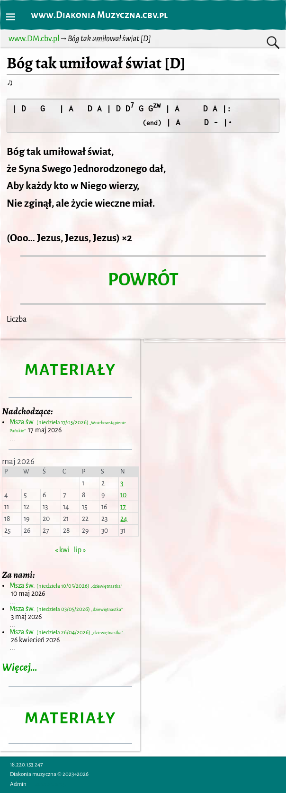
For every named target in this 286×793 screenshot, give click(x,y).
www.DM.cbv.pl (34, 39)
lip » (80, 550)
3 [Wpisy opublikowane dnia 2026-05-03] (121, 483)
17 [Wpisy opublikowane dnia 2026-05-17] (123, 506)
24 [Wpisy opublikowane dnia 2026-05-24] (123, 518)
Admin (18, 784)
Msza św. (65, 585)
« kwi (62, 550)
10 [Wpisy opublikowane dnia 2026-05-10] (123, 495)
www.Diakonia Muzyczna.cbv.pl (99, 15)
